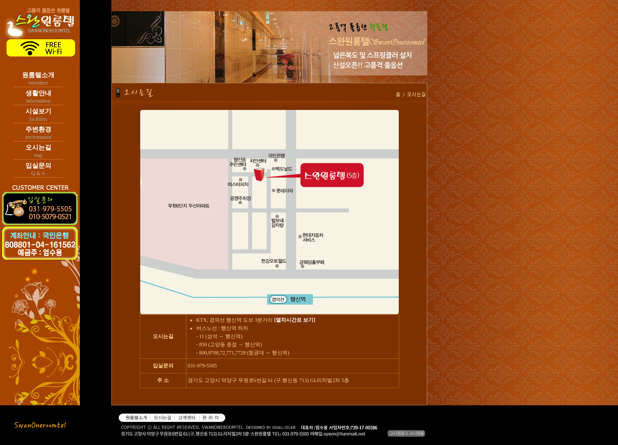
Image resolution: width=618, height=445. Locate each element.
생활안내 (38, 93)
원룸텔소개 (38, 75)
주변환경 (38, 129)
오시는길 (38, 147)
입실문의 (38, 165)
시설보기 (38, 111)
